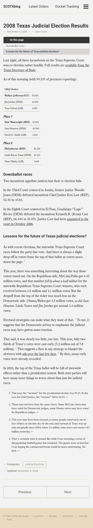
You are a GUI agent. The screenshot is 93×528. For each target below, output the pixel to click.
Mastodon (66, 516)
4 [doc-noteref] (58, 353)
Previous (24, 492)
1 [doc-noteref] (24, 260)
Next (67, 492)
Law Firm (37, 516)
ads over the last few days (39, 354)
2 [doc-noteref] (75, 319)
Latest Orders (39, 6)
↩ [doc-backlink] (67, 397)
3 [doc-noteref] (15, 348)
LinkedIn (81, 516)
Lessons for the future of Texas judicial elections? (32, 51)
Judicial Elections (34, 464)
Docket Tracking (67, 6)
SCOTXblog (11, 6)
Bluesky (51, 516)
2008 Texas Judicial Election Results (45, 26)
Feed (7, 519)
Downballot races (15, 45)
